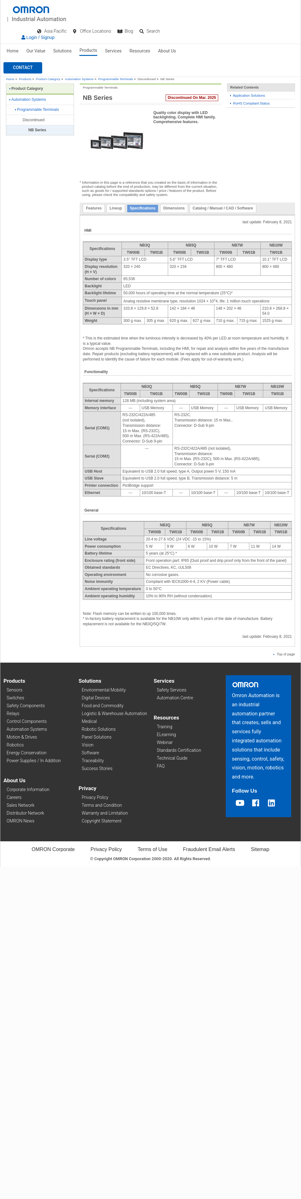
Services (113, 50)
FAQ (161, 765)
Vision (88, 744)
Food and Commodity (103, 705)
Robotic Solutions (99, 729)
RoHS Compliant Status (250, 103)
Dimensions (174, 208)
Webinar (165, 742)
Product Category (48, 79)
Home (13, 50)
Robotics (15, 744)
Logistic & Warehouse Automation (114, 713)
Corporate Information (28, 789)
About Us (167, 50)
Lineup (116, 208)
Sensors (14, 689)
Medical (89, 721)
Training (164, 726)
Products (88, 50)
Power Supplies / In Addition (34, 760)
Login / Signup (37, 37)
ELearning (166, 734)
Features (94, 208)
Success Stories (97, 768)
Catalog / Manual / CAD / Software (223, 208)
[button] (22, 67)
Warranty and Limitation (105, 813)
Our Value (35, 50)
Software (90, 752)
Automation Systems (79, 79)
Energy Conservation (26, 752)
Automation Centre (175, 697)
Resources (139, 50)
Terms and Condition (102, 805)
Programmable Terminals (115, 79)
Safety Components (26, 705)
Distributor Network (25, 813)
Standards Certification (179, 750)
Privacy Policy (95, 797)
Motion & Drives (22, 737)
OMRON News (20, 820)
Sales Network (20, 805)
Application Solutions (247, 95)
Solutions (62, 50)
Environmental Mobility (104, 689)
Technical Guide (172, 758)
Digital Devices (96, 697)
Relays (13, 713)
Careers (14, 797)
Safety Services (171, 689)
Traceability (93, 760)
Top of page (284, 654)
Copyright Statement (102, 820)
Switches (15, 697)
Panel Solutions (97, 737)
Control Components (27, 721)
